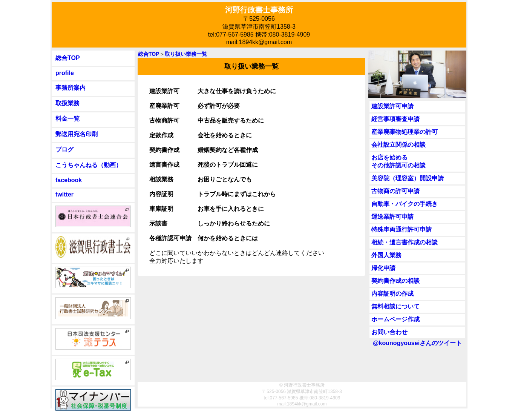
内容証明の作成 (392, 293)
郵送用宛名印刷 (76, 134)
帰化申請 (383, 268)
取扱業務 (67, 103)
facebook (68, 180)
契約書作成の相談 (395, 281)
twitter (64, 194)
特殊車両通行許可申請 (401, 229)
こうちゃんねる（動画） (88, 165)
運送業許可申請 (392, 216)
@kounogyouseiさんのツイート (417, 343)
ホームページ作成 (395, 319)
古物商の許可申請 (395, 191)
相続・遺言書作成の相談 (404, 242)
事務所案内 (70, 87)
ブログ (64, 149)
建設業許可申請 (392, 106)
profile (64, 73)
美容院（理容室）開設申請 (407, 178)
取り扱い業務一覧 (186, 54)
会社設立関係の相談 (398, 144)
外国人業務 (386, 255)
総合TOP (67, 58)
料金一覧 (67, 118)
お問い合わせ (389, 332)
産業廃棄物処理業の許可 (404, 132)
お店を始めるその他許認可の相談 (398, 161)
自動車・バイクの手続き (404, 204)
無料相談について (395, 306)
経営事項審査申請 (395, 119)
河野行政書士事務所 (259, 10)
